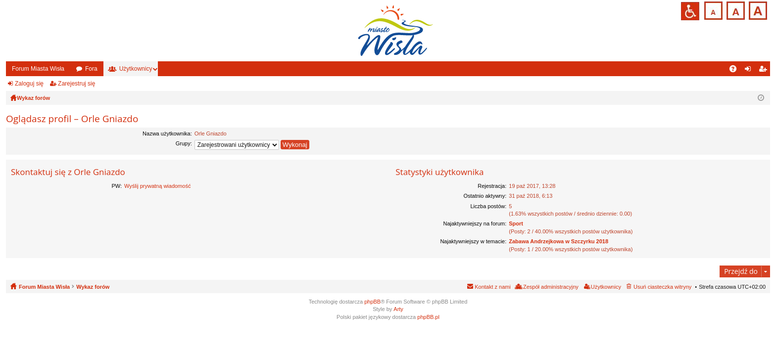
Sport (516, 223)
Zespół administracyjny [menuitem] (551, 287)
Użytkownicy (135, 68)
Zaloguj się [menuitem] (750, 70)
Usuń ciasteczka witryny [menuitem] (662, 287)
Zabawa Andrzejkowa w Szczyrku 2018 (558, 241)
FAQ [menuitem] (736, 70)
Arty (398, 309)
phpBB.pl (428, 317)
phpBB (372, 302)
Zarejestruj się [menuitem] (764, 70)
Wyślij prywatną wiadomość (157, 186)
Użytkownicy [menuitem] (606, 287)
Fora (91, 68)
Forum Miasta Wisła (38, 68)
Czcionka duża (757, 9)
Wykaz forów (92, 287)
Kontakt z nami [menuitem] (493, 287)
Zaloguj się (29, 83)
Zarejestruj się (76, 83)
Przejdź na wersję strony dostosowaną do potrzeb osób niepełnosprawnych (690, 11)
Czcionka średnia (735, 9)
